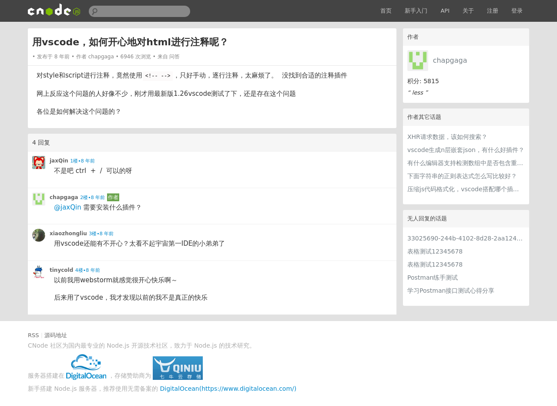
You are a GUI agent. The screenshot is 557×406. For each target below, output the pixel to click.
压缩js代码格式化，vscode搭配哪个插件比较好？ (466, 189)
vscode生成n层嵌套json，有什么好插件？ (465, 149)
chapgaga (450, 60)
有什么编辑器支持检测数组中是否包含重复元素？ (466, 162)
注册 (492, 10)
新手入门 (416, 10)
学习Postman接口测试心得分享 (450, 290)
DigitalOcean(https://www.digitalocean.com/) (228, 388)
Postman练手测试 (432, 277)
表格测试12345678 (435, 251)
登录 (517, 10)
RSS (33, 335)
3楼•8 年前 (101, 234)
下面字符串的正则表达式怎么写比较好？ (462, 176)
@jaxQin (67, 207)
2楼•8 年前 (92, 197)
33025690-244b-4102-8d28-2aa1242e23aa (466, 238)
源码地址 (55, 335)
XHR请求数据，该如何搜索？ (447, 136)
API (445, 10)
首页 (386, 10)
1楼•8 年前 (82, 161)
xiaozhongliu (68, 233)
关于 (468, 10)
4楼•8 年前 (87, 270)
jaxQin (59, 161)
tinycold (61, 270)
